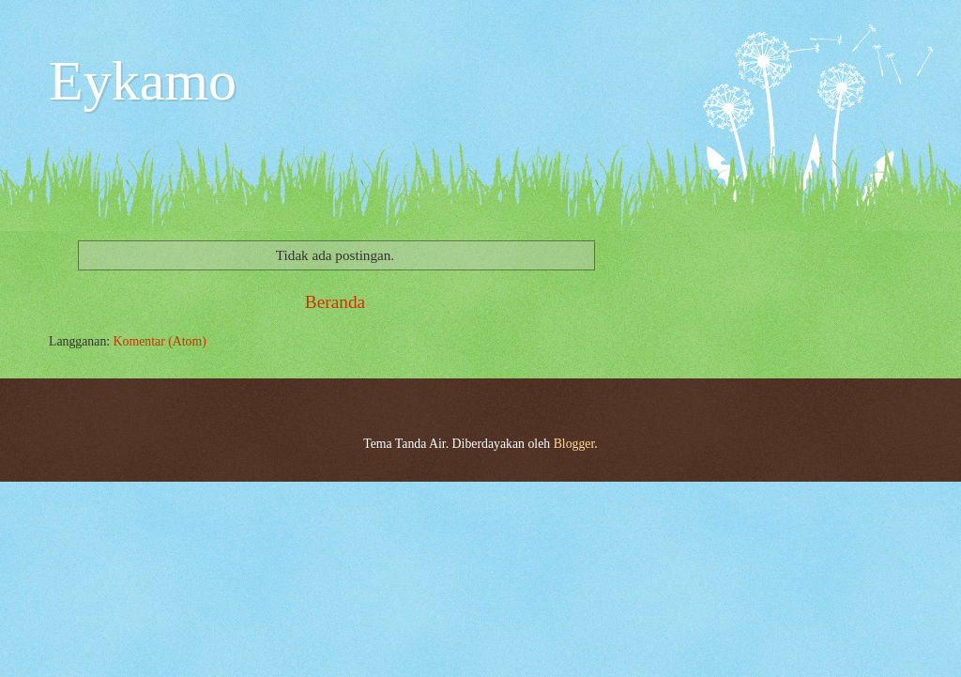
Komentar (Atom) (160, 341)
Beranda (335, 302)
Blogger (574, 444)
